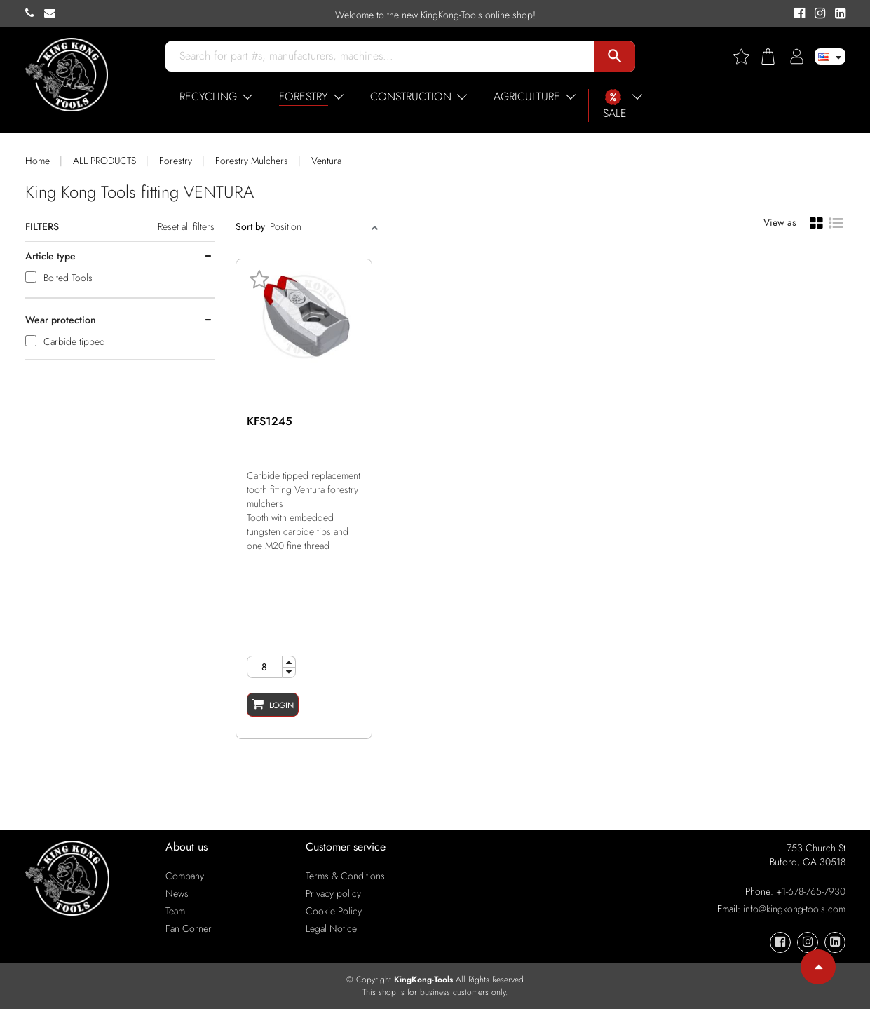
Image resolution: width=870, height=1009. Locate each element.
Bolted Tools (68, 278)
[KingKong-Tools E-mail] (53, 13)
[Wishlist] (746, 56)
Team (175, 911)
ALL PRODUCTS (104, 161)
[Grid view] (816, 222)
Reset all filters (186, 226)
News (177, 893)
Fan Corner (188, 928)
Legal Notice (331, 928)
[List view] (835, 221)
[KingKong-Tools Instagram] (818, 14)
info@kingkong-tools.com (794, 909)
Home (37, 161)
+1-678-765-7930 (810, 891)
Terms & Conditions (345, 876)
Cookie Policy (334, 911)
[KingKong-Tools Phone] (34, 13)
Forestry (175, 161)
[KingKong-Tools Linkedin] (836, 14)
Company (184, 876)
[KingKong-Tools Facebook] (797, 14)
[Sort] (319, 226)
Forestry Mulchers (251, 161)
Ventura (326, 161)
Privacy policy (333, 893)
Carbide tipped (74, 341)
